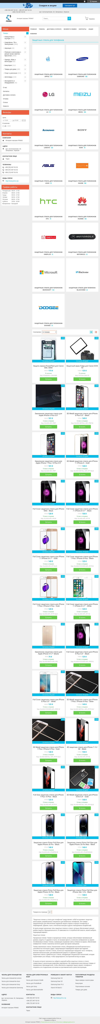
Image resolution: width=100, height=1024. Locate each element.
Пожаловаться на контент (48, 1022)
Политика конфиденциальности (66, 1022)
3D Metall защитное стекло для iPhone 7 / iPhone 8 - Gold (82, 462)
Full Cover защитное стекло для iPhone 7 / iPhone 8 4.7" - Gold (48, 557)
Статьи (5, 102)
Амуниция (8, 48)
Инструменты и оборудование (10, 82)
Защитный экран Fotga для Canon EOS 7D (82, 367)
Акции (90, 29)
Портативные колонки (82, 986)
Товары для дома (10, 69)
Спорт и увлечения (11, 73)
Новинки (33, 33)
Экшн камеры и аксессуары (84, 980)
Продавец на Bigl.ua (50, 1020)
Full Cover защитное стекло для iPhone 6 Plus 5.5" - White (48, 700)
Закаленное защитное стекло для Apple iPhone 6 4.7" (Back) (48, 653)
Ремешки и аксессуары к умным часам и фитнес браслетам (13, 54)
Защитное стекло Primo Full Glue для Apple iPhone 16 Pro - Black (48, 843)
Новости (6, 106)
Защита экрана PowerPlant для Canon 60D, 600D (48, 367)
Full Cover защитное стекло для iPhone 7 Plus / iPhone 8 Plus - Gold (48, 605)
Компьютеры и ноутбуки (9, 37)
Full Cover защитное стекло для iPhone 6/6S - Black (48, 510)
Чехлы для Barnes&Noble (34, 989)
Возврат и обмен (70, 29)
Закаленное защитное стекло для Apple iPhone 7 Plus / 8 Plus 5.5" (48, 462)
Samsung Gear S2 (57, 981)
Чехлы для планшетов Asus (11, 981)
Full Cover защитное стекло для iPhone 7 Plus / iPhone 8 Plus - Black (82, 557)
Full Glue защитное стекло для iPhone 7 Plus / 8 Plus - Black (48, 796)
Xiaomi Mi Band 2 (56, 987)
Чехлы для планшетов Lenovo (11, 978)
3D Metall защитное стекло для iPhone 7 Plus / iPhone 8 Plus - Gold (48, 748)
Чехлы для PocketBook (33, 983)
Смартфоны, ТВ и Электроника (10, 43)
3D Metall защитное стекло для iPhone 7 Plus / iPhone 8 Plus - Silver (82, 700)
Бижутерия (8, 65)
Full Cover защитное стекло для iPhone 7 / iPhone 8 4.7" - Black (82, 510)
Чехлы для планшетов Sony (11, 984)
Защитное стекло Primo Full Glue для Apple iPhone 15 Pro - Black (48, 891)
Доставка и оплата (54, 29)
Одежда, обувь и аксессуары (10, 60)
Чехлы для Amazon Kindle (34, 980)
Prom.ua (58, 1018)
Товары (42, 29)
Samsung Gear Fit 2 (57, 984)
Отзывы (5, 99)
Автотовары (8, 77)
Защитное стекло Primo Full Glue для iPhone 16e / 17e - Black (82, 891)
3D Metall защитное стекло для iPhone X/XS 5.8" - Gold (82, 796)
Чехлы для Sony (31, 986)
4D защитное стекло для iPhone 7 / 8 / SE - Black (82, 748)
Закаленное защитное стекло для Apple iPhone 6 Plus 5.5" (48, 414)
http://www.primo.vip (12, 181)
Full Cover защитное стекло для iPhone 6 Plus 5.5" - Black (82, 653)
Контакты (82, 29)
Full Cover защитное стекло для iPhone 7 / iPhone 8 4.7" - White (82, 605)
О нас (5, 87)
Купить (49, 379)
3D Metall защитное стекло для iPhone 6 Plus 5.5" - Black (82, 414)
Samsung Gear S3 (57, 978)
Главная (33, 29)
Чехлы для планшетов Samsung (12, 987)
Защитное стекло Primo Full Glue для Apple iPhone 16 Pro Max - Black (82, 843)
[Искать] (69, 18)
